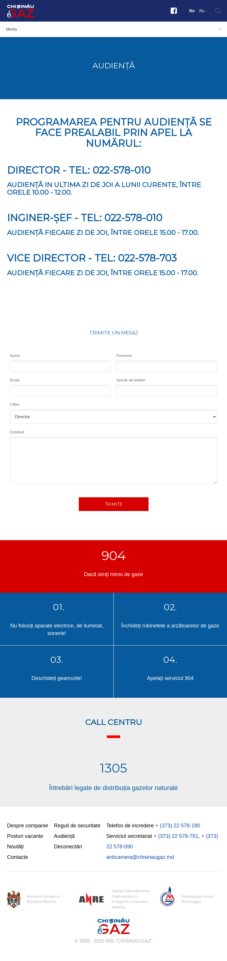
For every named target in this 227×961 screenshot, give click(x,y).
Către (14, 404)
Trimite (114, 504)
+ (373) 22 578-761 (175, 836)
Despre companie (27, 826)
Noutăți (15, 847)
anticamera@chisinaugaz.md (140, 857)
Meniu (11, 29)
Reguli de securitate (77, 826)
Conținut (17, 432)
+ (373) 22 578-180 (177, 826)
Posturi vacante (25, 836)
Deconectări (68, 847)
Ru (202, 10)
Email (15, 380)
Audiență (64, 836)
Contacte (17, 857)
